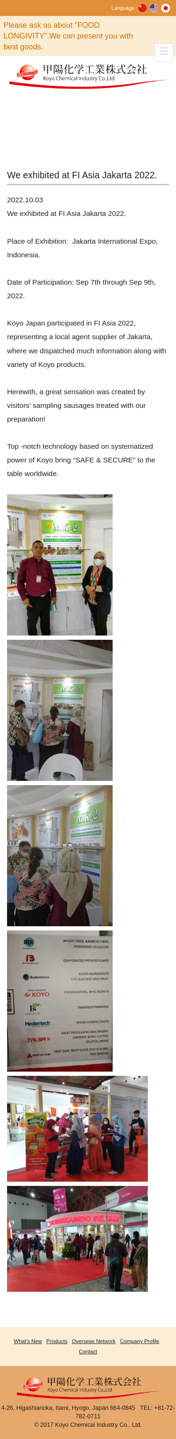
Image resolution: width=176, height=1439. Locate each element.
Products (57, 1341)
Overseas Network (93, 1341)
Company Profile (140, 1341)
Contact (88, 1351)
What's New (28, 1341)
